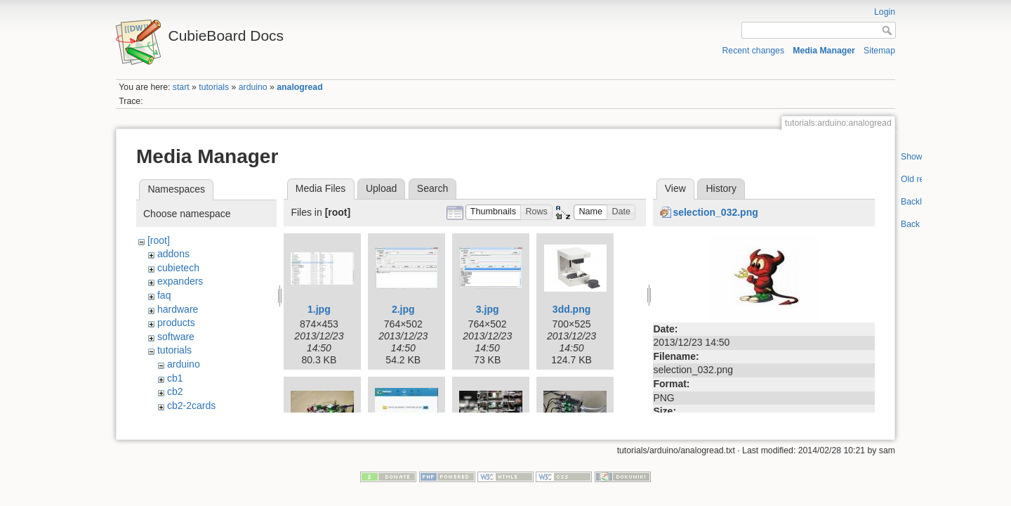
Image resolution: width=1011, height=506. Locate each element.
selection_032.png (715, 212)
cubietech (178, 267)
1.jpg (319, 309)
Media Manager (824, 51)
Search (432, 188)
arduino (253, 87)
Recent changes (753, 51)
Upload (381, 188)
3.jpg (487, 309)
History (721, 188)
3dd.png (571, 309)
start (181, 87)
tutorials (214, 87)
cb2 (175, 391)
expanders (180, 281)
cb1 (175, 378)
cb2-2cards (191, 405)
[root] (158, 240)
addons (173, 253)
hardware (177, 309)
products (176, 322)
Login (884, 12)
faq (164, 295)
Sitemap (879, 51)
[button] (493, 213)
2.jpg (403, 309)
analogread (299, 87)
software (175, 336)
